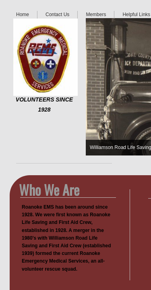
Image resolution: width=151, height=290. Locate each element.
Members (96, 14)
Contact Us (57, 14)
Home (22, 14)
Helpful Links (136, 14)
